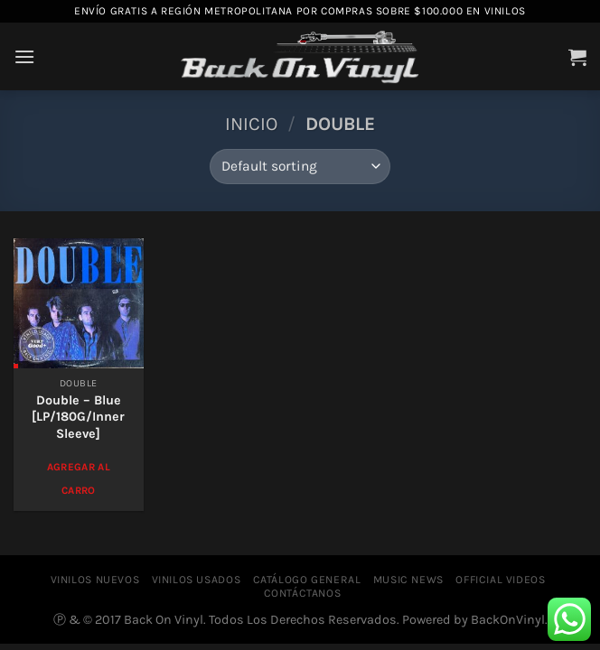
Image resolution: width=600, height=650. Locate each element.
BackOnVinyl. (509, 619)
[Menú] (24, 56)
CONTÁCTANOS (303, 593)
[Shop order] (299, 166)
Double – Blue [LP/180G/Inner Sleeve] (78, 417)
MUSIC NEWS (408, 579)
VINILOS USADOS (196, 579)
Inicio (251, 124)
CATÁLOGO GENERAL (307, 579)
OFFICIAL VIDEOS (500, 579)
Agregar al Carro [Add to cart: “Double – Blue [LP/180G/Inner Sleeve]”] (78, 478)
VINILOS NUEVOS (95, 579)
